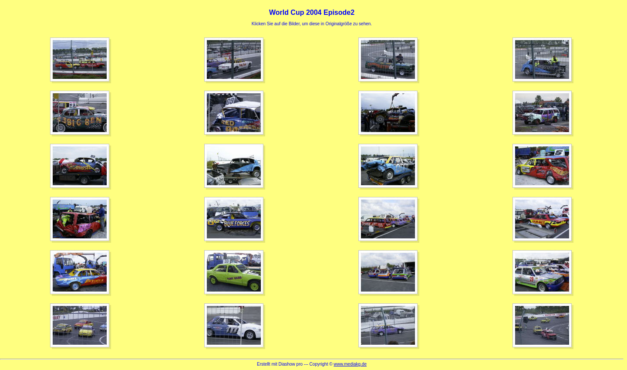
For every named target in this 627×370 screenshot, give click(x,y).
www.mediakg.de (350, 364)
